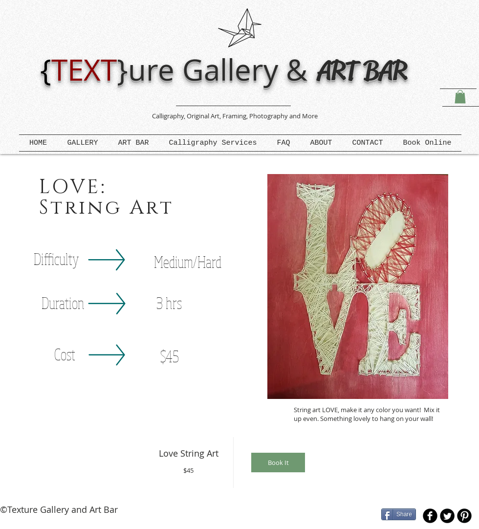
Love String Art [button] (188, 453)
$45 (188, 470)
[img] (279, 462)
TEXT (84, 69)
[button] (460, 96)
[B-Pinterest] (464, 515)
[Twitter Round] (447, 515)
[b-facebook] (430, 515)
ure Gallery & (221, 69)
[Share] (398, 514)
